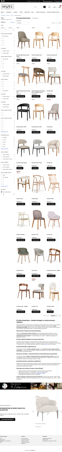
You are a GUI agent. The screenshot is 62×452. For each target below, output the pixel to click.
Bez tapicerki (5, 36)
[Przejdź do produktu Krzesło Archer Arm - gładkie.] (54, 255)
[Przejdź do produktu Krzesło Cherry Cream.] (39, 148)
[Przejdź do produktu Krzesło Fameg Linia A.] (39, 40)
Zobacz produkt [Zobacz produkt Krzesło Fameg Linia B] (51, 60)
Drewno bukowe (6, 50)
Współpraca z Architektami (5, 440)
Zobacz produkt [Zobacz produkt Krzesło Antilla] (51, 204)
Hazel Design (3, 15)
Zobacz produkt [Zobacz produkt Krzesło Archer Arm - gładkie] (51, 275)
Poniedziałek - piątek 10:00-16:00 (49, 440)
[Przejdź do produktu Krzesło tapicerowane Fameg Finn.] (23, 76)
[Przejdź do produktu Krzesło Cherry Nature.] (23, 148)
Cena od (2, 27)
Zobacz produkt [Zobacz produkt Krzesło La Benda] (20, 239)
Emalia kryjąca (6, 53)
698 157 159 (45, 439)
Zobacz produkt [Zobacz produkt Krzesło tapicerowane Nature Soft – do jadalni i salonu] (36, 96)
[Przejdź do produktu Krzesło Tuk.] (54, 219)
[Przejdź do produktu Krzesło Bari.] (54, 112)
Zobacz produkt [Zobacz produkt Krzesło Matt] (51, 96)
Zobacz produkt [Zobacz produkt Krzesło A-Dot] (36, 239)
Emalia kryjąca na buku (7, 158)
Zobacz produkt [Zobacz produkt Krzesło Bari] (51, 132)
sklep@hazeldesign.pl (48, 1)
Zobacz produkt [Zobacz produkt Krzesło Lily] (51, 168)
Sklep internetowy (30, 450)
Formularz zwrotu (24, 440)
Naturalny (5, 137)
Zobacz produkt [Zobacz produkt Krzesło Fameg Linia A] (36, 60)
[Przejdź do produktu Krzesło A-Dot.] (39, 219)
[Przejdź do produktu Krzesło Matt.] (54, 76)
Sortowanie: (18, 20)
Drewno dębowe (6, 156)
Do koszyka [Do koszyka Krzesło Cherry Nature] (19, 168)
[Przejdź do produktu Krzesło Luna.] (39, 291)
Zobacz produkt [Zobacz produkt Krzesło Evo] (36, 275)
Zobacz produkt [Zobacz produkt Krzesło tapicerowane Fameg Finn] (20, 96)
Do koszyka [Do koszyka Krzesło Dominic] (50, 311)
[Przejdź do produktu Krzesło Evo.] (39, 255)
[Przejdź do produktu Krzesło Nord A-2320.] (39, 112)
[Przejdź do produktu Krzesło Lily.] (54, 148)
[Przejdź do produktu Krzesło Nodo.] (39, 183)
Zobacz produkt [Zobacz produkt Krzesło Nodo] (36, 204)
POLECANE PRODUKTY (8, 419)
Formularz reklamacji (25, 439)
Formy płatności (24, 438)
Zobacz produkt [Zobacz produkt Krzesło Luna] (36, 311)
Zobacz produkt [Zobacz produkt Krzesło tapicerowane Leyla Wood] (20, 60)
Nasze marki (2, 439)
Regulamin (23, 443)
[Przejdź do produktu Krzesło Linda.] (23, 183)
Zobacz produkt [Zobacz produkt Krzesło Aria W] (20, 275)
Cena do (10, 27)
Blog (1, 442)
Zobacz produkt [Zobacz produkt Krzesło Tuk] (51, 239)
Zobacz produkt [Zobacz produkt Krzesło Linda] (20, 204)
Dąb (4, 146)
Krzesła (12, 15)
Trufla (4, 144)
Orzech (4, 139)
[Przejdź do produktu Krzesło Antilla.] (54, 183)
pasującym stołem (41, 373)
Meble (8, 15)
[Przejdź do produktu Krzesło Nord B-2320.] (23, 112)
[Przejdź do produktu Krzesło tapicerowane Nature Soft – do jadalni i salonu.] (39, 76)
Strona (44, 315)
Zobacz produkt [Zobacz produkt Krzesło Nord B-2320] (20, 132)
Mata (4, 175)
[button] (44, 7)
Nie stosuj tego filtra (7, 191)
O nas (1, 438)
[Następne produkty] (54, 315)
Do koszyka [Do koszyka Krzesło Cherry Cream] (35, 168)
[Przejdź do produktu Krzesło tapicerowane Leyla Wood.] (23, 40)
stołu (46, 344)
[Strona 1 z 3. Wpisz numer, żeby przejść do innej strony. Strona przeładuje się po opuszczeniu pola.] (55, 23)
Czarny (4, 142)
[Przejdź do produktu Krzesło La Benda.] (23, 219)
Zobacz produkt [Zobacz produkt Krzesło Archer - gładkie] (20, 311)
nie (3, 194)
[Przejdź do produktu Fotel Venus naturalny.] (47, 408)
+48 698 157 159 (59, 1)
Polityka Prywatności (25, 442)
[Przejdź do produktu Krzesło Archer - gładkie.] (23, 291)
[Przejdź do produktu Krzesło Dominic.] (54, 291)
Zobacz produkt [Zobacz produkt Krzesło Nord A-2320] (36, 132)
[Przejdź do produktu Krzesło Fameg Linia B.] (54, 40)
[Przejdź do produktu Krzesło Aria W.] (23, 255)
